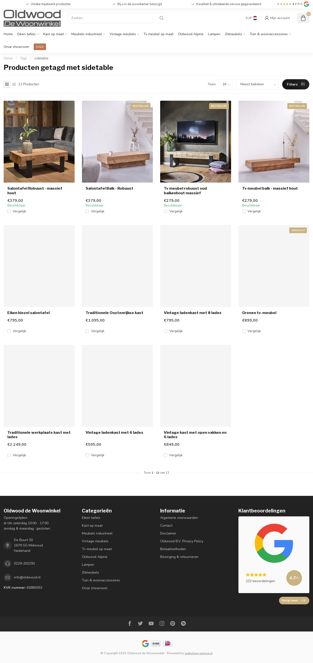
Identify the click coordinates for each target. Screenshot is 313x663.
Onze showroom (16, 46)
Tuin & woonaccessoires (269, 34)
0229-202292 (24, 563)
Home (8, 34)
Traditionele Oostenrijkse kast (114, 313)
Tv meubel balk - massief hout (270, 188)
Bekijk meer (293, 600)
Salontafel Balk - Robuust (109, 188)
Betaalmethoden (173, 549)
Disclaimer (168, 533)
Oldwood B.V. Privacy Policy (181, 541)
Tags (23, 58)
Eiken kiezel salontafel (28, 313)
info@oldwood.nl (27, 577)
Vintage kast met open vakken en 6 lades (195, 434)
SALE (40, 46)
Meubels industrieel (86, 34)
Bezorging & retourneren (179, 556)
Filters (295, 84)
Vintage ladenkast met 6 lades (114, 432)
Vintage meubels (123, 34)
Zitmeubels (233, 34)
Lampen (214, 34)
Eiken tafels (26, 34)
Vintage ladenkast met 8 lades (193, 313)
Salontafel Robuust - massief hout (34, 190)
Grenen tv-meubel (259, 313)
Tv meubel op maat (158, 34)
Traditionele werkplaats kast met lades (39, 434)
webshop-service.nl (199, 653)
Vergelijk (19, 211)
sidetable (41, 58)
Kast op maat (53, 34)
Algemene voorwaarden (179, 517)
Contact (166, 525)
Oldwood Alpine (190, 34)
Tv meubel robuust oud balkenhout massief (185, 190)
